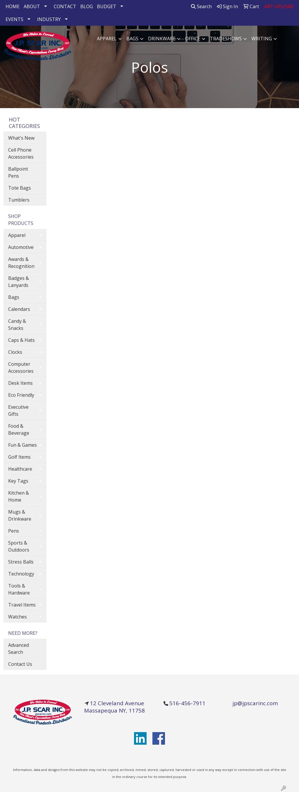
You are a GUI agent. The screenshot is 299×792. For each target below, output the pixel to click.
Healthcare (20, 469)
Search (201, 6)
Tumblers (18, 200)
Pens (13, 531)
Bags (132, 38)
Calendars (19, 309)
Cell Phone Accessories (21, 153)
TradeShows (226, 38)
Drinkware (161, 38)
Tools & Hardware (19, 589)
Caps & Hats (21, 340)
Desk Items (20, 383)
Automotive (21, 247)
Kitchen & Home (18, 496)
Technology (21, 574)
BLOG (86, 6)
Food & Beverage (18, 429)
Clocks (15, 352)
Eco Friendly (21, 395)
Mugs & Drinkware (19, 515)
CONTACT (65, 6)
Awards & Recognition (21, 262)
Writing (261, 38)
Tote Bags (19, 188)
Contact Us (20, 664)
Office (192, 38)
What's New (21, 138)
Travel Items (22, 605)
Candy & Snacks (17, 324)
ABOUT (32, 6)
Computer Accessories (21, 367)
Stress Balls (21, 562)
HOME (13, 6)
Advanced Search (18, 648)
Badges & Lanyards (18, 281)
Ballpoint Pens (18, 172)
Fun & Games (22, 445)
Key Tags (18, 481)
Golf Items (19, 457)
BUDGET (106, 6)
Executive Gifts (18, 410)
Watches (17, 617)
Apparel (107, 38)
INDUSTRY (49, 19)
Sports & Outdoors (18, 546)
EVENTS (14, 19)
